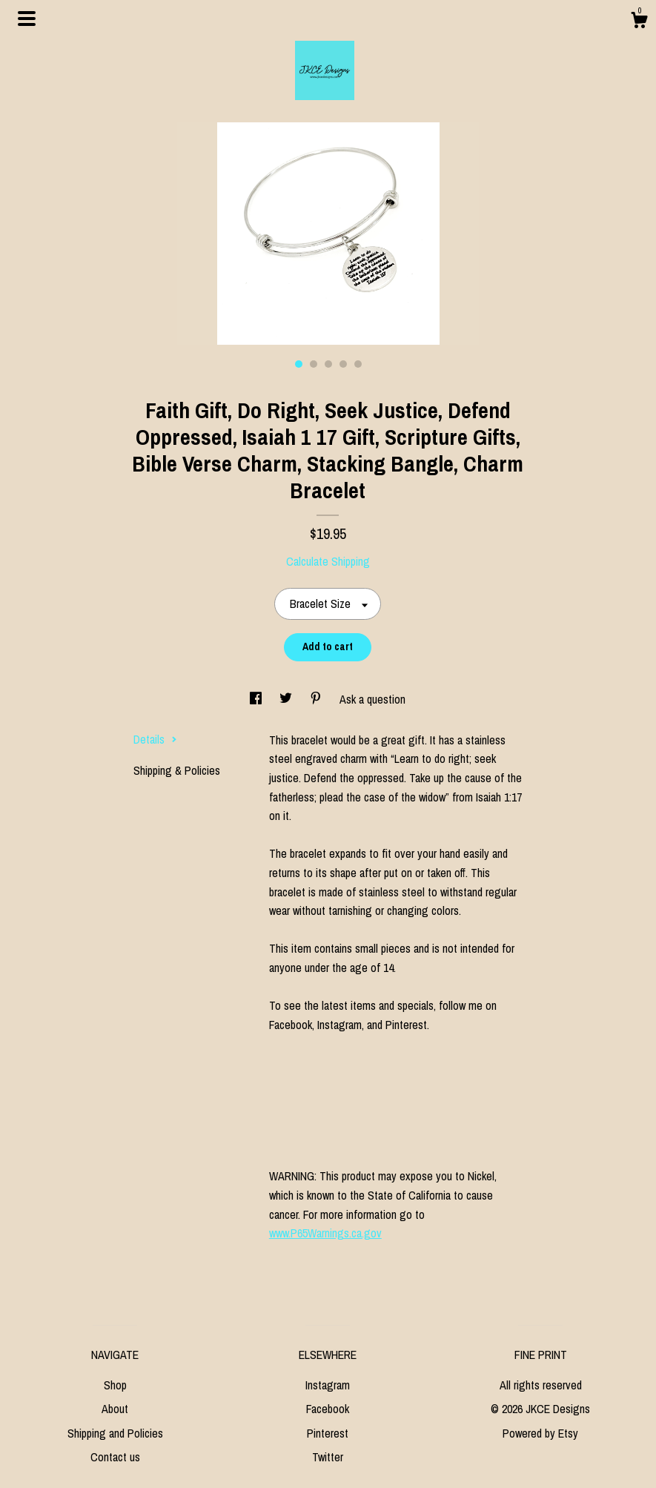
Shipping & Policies (176, 770)
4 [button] (343, 364)
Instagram (327, 1385)
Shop (115, 1385)
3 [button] (328, 364)
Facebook (327, 1409)
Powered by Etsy (540, 1433)
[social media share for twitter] (287, 699)
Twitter (327, 1457)
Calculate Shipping (328, 561)
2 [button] (313, 364)
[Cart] (639, 22)
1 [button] (298, 364)
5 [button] (358, 364)
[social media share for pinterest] (317, 699)
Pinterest (327, 1433)
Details (155, 739)
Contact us (115, 1457)
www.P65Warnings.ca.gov (325, 1233)
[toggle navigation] (27, 18)
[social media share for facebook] (257, 699)
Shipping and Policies (115, 1433)
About (115, 1409)
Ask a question (372, 699)
